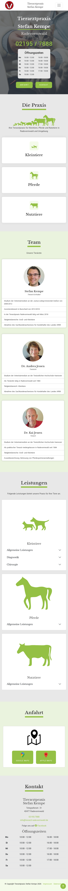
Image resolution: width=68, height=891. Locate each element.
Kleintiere (34, 155)
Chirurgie (12, 564)
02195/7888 (34, 816)
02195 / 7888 (34, 43)
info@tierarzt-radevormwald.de (34, 820)
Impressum (47, 884)
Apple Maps (46, 757)
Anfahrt (24, 85)
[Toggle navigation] (59, 5)
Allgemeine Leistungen (20, 550)
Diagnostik (13, 557)
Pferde (34, 185)
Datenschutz (58, 884)
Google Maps (22, 757)
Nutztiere (34, 214)
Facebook (40, 825)
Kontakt (43, 85)
